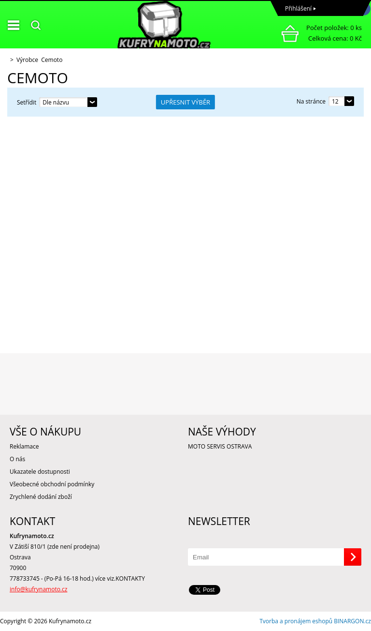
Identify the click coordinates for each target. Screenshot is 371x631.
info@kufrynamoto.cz (38, 589)
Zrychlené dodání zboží (41, 497)
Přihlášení (298, 8)
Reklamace (24, 446)
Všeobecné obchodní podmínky (52, 484)
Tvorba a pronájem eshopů (295, 621)
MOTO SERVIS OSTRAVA (220, 446)
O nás (17, 459)
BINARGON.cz (352, 621)
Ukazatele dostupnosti (40, 471)
